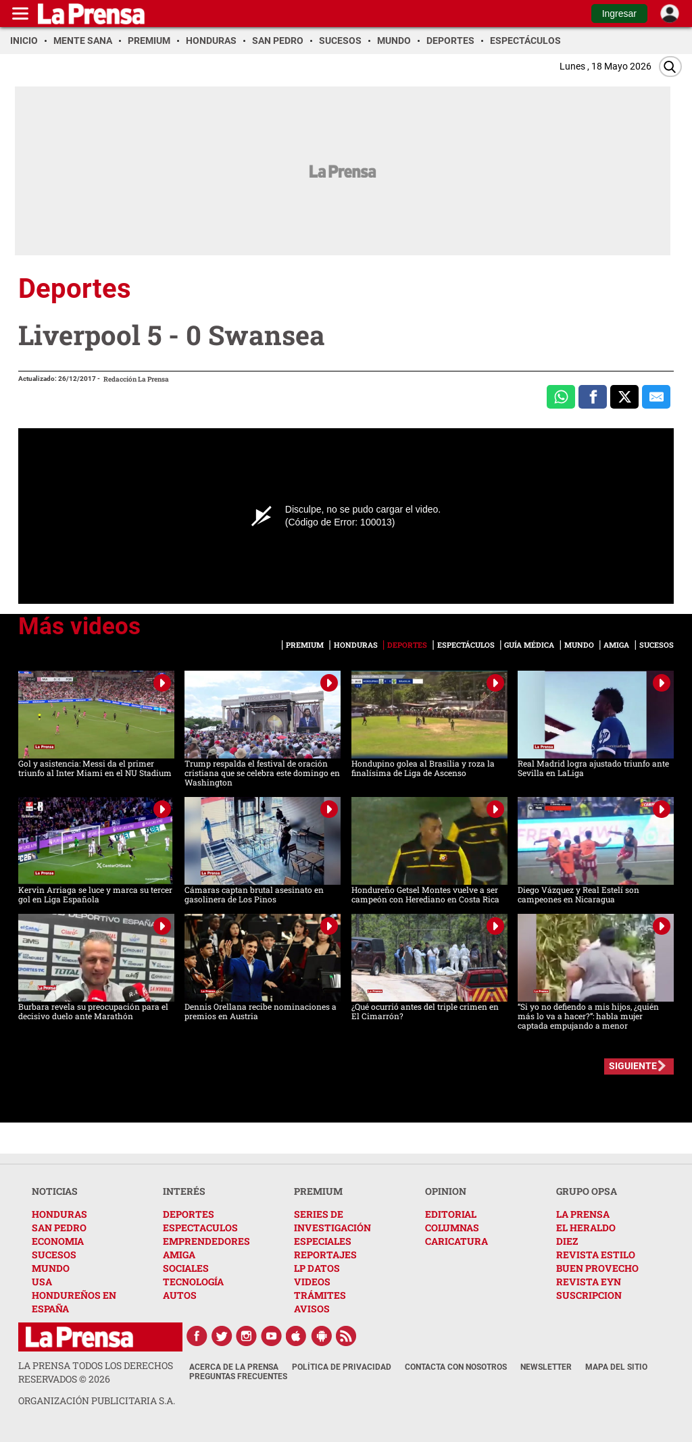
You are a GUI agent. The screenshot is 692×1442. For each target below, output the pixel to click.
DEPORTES (188, 1214)
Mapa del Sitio (616, 1367)
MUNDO (51, 1268)
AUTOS (180, 1295)
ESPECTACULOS (200, 1227)
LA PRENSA (583, 1214)
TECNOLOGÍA (193, 1281)
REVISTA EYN (588, 1281)
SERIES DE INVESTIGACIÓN (332, 1221)
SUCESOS (54, 1254)
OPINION (445, 1191)
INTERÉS (184, 1191)
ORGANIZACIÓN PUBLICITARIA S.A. (96, 1400)
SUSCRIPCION (589, 1295)
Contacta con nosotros (456, 1367)
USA (42, 1281)
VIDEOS (312, 1281)
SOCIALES (186, 1268)
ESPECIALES (322, 1241)
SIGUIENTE (633, 1065)
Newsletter (546, 1367)
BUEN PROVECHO (597, 1268)
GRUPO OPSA (586, 1191)
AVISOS (312, 1308)
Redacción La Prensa (136, 379)
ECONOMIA (58, 1241)
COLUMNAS (452, 1227)
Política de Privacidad (341, 1367)
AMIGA (179, 1254)
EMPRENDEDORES (206, 1241)
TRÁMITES (320, 1295)
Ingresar (619, 13)
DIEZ (567, 1241)
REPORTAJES (325, 1254)
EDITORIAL (450, 1214)
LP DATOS (317, 1268)
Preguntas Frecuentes (238, 1376)
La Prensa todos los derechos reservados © (95, 1372)
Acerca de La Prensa (233, 1367)
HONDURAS (59, 1214)
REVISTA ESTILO (595, 1254)
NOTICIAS (55, 1191)
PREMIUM (318, 1191)
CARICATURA (456, 1241)
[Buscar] (670, 66)
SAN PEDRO (59, 1227)
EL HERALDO (586, 1227)
